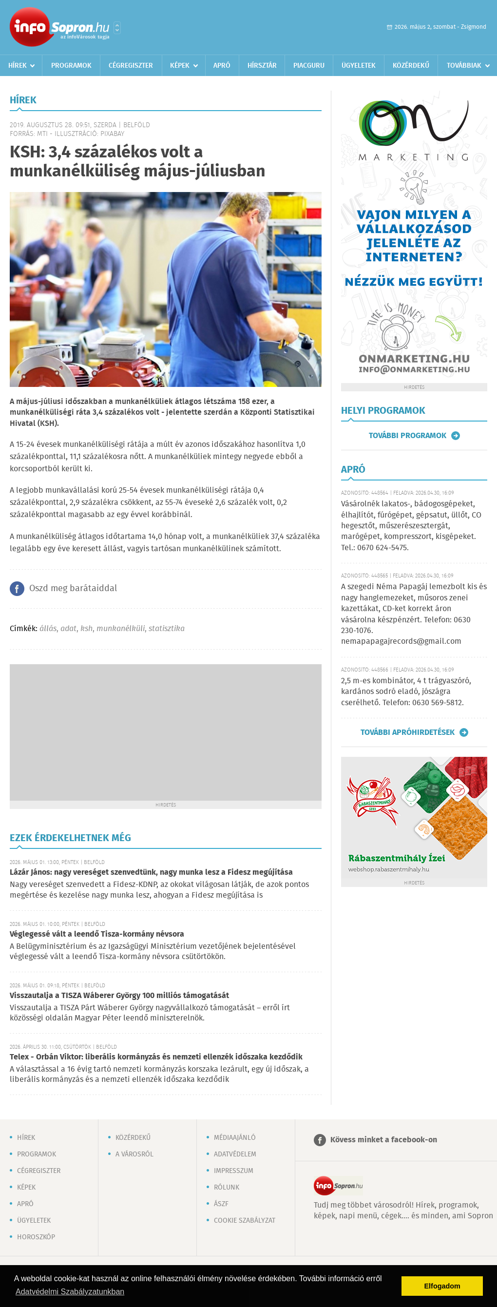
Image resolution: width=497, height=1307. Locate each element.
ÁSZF (221, 1204)
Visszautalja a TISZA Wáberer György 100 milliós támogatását (119, 996)
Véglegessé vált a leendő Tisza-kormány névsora (97, 934)
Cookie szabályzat (244, 1220)
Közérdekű (411, 65)
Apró (221, 65)
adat (68, 629)
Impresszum (233, 1171)
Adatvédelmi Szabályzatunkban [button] (70, 1292)
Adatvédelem (235, 1154)
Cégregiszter (131, 65)
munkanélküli (120, 629)
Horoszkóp (36, 1237)
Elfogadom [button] (442, 1286)
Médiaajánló (235, 1138)
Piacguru (309, 65)
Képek (180, 65)
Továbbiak (464, 65)
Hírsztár (262, 65)
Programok (71, 65)
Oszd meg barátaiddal (73, 589)
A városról (134, 1154)
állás (48, 629)
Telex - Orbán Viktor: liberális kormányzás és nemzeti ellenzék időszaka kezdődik (156, 1057)
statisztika (167, 629)
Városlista (117, 27)
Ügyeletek (359, 65)
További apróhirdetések (408, 732)
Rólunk (226, 1187)
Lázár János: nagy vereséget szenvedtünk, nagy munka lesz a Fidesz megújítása (151, 872)
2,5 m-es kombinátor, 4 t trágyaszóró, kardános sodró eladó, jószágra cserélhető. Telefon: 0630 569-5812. (406, 692)
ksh (86, 629)
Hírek (17, 65)
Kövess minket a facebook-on (383, 1140)
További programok (407, 435)
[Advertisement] (166, 732)
